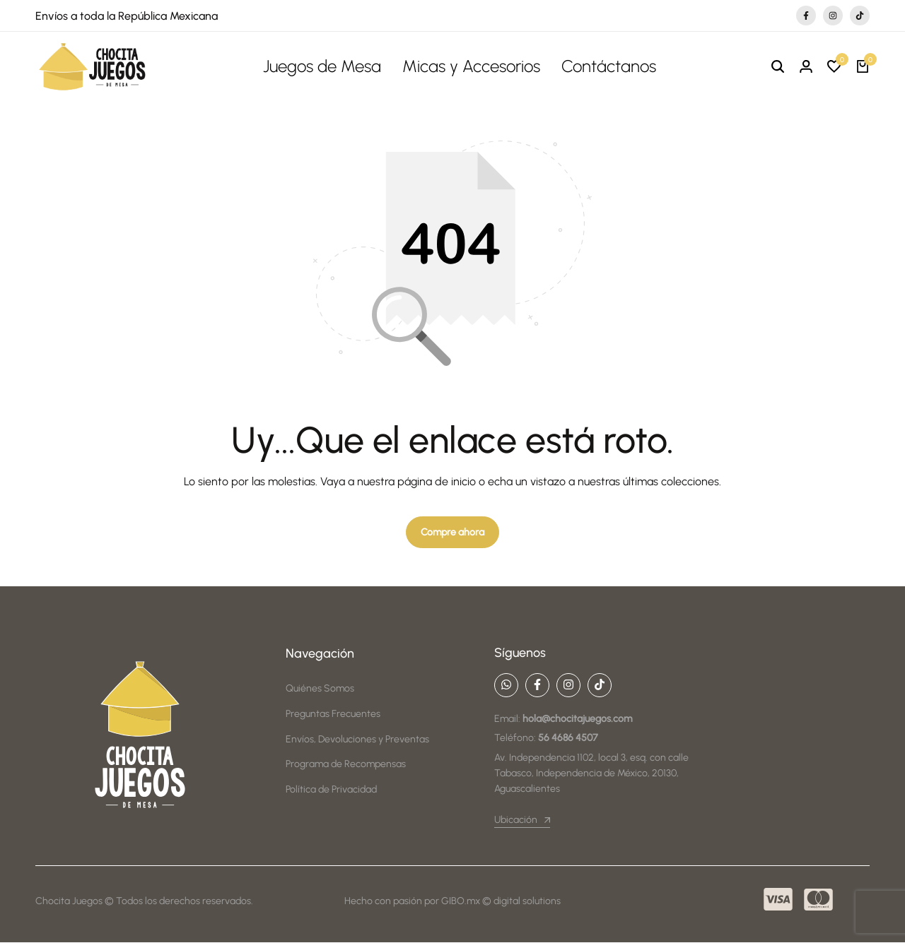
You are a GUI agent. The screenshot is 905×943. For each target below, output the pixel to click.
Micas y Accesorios (471, 66)
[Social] (506, 686)
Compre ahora (452, 533)
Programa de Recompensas (346, 765)
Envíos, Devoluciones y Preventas (357, 740)
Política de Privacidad (331, 790)
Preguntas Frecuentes (333, 714)
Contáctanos (608, 66)
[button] (834, 67)
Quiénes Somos (320, 690)
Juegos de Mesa (322, 66)
